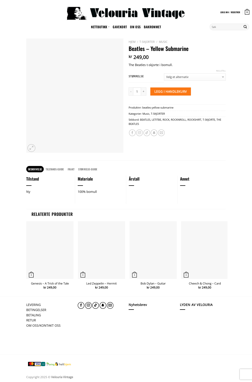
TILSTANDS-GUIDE (55, 169)
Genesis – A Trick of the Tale (50, 283)
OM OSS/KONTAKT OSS (43, 325)
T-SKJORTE (209, 119)
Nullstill (221, 71)
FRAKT (71, 169)
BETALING (33, 315)
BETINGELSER (36, 310)
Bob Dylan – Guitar (153, 283)
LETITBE (156, 119)
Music (163, 42)
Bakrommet (152, 26)
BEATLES (145, 119)
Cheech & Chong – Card (205, 283)
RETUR (31, 320)
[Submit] (245, 27)
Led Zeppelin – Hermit (101, 283)
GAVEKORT (120, 26)
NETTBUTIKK (100, 26)
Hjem (132, 42)
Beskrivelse (35, 169)
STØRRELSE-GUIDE (87, 169)
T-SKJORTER (147, 42)
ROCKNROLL (178, 119)
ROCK (166, 119)
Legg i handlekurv (170, 91)
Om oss (135, 26)
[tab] (35, 169)
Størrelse (136, 76)
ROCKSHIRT (194, 119)
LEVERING (33, 304)
